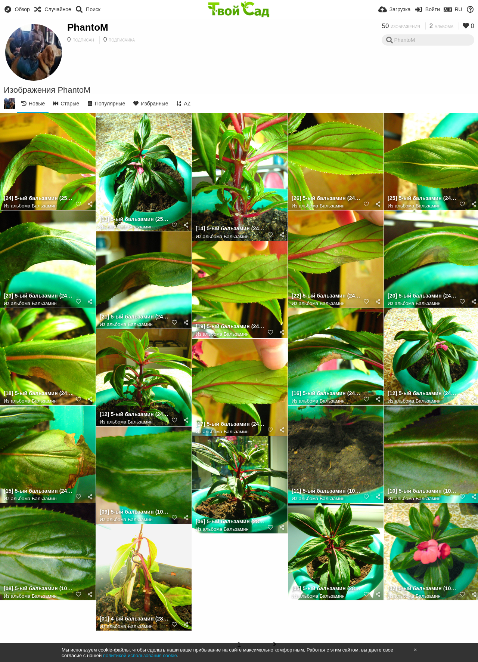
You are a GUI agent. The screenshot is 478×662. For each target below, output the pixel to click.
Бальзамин (44, 206)
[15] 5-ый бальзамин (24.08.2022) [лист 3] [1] (38, 491)
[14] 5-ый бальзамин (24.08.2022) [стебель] (230, 228)
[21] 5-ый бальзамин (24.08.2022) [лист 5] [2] (134, 317)
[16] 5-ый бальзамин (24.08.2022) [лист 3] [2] (326, 393)
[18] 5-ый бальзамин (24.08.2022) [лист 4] (38, 393)
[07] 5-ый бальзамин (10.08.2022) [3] (422, 588)
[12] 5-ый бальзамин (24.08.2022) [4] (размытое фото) (422, 393)
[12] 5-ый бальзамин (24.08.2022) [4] (134, 414)
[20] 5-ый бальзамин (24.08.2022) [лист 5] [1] (422, 296)
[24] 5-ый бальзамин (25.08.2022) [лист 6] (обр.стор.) (38, 198)
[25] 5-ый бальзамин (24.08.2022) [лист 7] (422, 198)
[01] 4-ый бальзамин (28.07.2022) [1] (134, 619)
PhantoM (87, 27)
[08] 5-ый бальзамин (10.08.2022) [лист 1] (38, 588)
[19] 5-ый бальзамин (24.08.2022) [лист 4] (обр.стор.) (230, 326)
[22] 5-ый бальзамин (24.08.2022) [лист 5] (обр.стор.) (326, 296)
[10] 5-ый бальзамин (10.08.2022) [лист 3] (422, 491)
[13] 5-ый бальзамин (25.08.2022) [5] (134, 219)
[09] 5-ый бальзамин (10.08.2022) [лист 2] (134, 512)
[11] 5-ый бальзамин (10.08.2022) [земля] (326, 491)
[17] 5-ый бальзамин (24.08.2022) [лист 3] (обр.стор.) (230, 424)
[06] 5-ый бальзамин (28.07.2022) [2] (230, 521)
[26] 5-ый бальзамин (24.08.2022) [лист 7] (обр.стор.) (326, 198)
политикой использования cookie (140, 655)
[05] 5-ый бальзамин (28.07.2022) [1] (326, 588)
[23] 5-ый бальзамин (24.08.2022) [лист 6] (38, 296)
